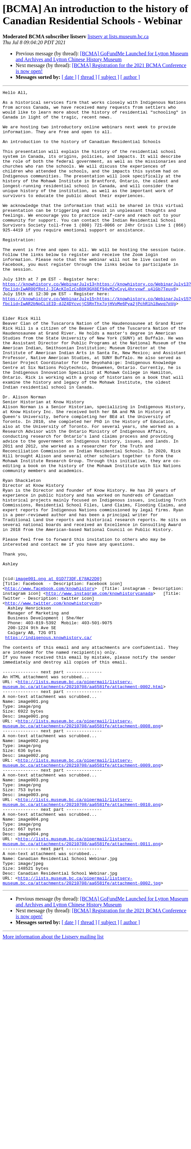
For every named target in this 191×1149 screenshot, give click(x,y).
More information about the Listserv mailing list (53, 1096)
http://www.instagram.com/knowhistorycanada (99, 694)
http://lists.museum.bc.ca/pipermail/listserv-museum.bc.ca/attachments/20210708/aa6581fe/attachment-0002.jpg (82, 1039)
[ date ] (69, 77)
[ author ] (130, 77)
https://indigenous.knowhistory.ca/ (48, 747)
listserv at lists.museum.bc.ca (118, 36)
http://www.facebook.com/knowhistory (49, 688)
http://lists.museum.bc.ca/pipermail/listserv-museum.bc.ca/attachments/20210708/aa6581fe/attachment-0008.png (82, 850)
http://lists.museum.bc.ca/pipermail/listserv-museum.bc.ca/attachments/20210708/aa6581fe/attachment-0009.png (82, 897)
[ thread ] (87, 77)
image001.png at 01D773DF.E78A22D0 (57, 677)
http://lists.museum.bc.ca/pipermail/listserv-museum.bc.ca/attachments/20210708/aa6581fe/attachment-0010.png (82, 945)
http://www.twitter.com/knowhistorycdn (52, 706)
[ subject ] (108, 77)
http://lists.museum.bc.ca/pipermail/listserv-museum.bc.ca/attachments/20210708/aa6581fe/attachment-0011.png (82, 992)
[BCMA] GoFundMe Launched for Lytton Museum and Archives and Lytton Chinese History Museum (102, 56)
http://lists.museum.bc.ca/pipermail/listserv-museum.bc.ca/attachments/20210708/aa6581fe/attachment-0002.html (83, 803)
